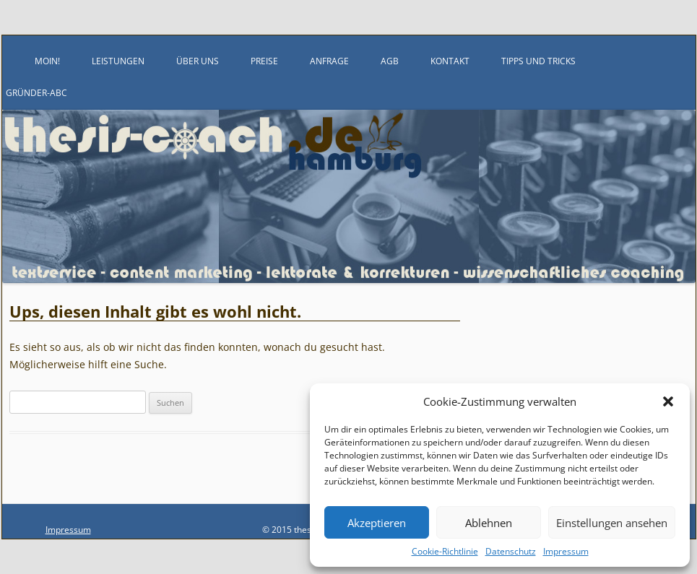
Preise (264, 61)
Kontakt (449, 61)
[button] (668, 401)
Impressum (566, 551)
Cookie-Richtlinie (445, 551)
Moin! (47, 61)
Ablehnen (488, 523)
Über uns (197, 61)
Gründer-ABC (36, 93)
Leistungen (118, 61)
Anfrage (329, 61)
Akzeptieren (376, 523)
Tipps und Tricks (538, 61)
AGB (390, 61)
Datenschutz (510, 551)
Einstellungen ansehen (611, 523)
